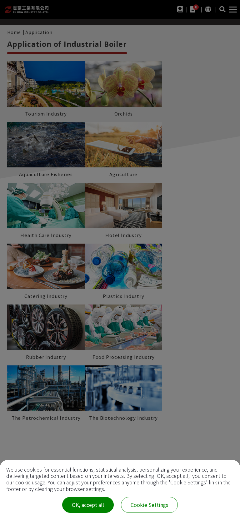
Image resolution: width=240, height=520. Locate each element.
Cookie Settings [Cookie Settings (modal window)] (149, 504)
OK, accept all (88, 504)
